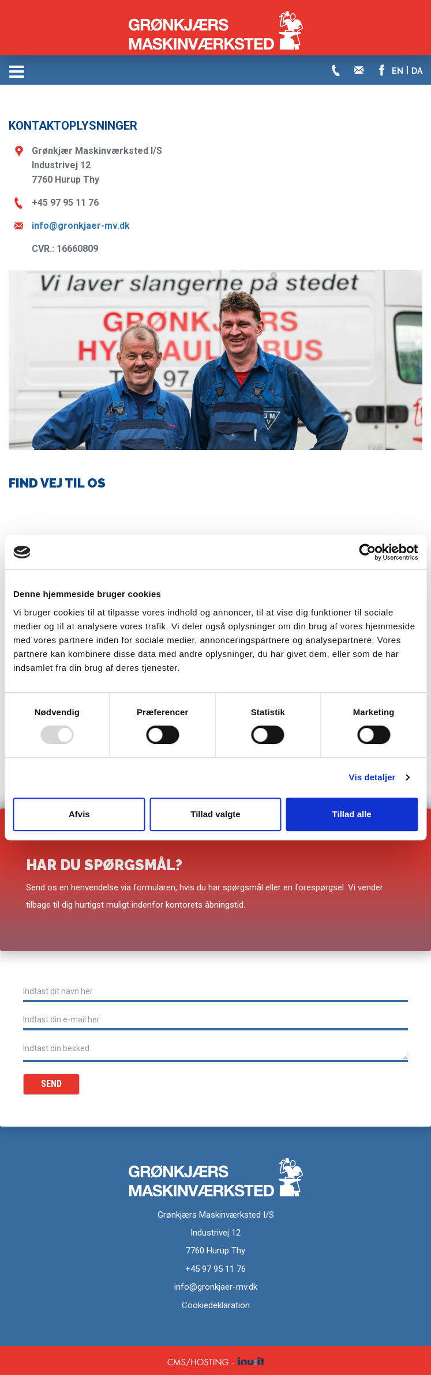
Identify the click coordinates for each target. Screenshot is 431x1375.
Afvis (79, 814)
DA (416, 70)
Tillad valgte (215, 814)
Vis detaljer (372, 777)
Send (51, 1083)
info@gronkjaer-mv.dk (81, 225)
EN (397, 70)
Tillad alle (352, 814)
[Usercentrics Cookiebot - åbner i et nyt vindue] (367, 552)
